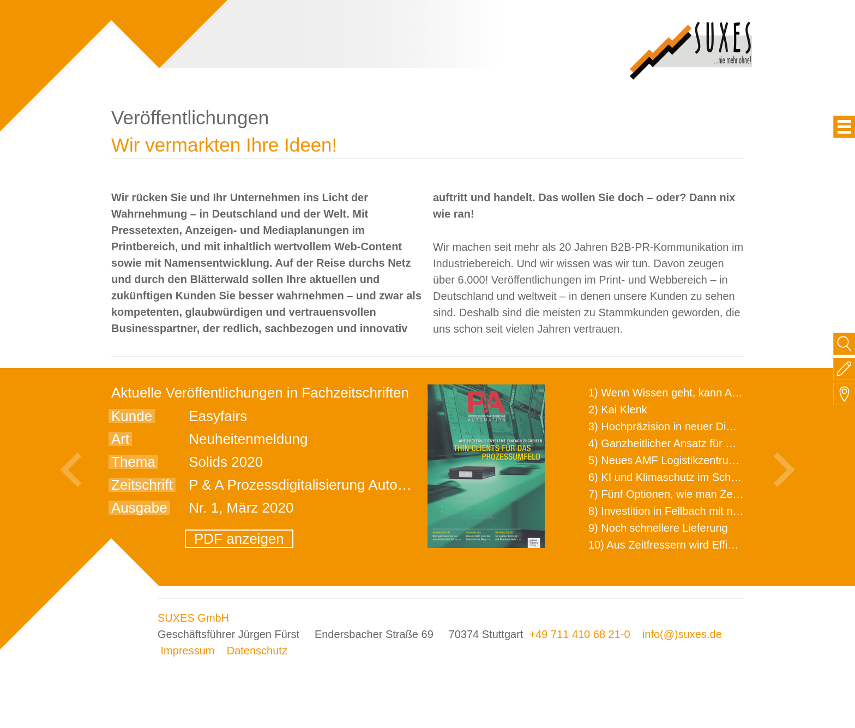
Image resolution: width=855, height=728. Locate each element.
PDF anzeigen (239, 539)
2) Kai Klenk (617, 410)
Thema (133, 462)
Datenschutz (257, 651)
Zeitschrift (142, 485)
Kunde (131, 416)
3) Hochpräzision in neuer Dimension (677, 426)
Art (120, 439)
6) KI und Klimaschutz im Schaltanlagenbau (693, 477)
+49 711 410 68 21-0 (579, 634)
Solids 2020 (226, 462)
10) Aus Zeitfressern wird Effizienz (670, 545)
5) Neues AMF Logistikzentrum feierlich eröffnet (703, 460)
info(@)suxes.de (682, 634)
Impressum (188, 651)
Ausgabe (139, 508)
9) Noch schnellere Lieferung (658, 528)
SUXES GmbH (193, 618)
